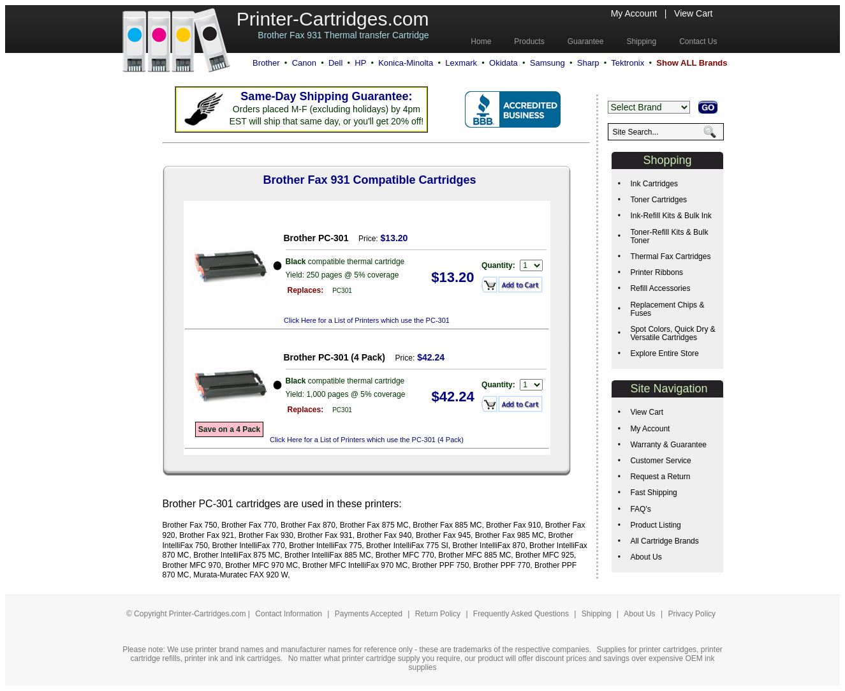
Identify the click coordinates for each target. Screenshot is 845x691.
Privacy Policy (692, 613)
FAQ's (640, 509)
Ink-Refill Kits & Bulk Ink (670, 215)
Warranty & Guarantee (668, 444)
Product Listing (655, 525)
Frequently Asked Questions (522, 613)
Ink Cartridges (654, 183)
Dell (335, 63)
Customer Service (660, 460)
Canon (304, 63)
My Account (634, 13)
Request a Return (660, 476)
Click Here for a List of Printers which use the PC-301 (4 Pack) (367, 439)
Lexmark (461, 63)
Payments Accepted (369, 613)
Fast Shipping (653, 492)
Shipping (597, 613)
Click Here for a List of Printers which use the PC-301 (367, 320)
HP (360, 63)
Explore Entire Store (664, 353)
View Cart (693, 13)
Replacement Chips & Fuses (667, 309)
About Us (645, 557)
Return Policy (439, 613)
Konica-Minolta (405, 63)
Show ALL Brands (691, 63)
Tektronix (627, 63)
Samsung (547, 63)
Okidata (503, 63)
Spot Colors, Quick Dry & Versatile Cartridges (672, 333)
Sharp (588, 63)
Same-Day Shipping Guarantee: (326, 96)
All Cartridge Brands (664, 541)
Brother (266, 63)
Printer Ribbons (656, 272)
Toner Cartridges (658, 199)
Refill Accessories (660, 288)
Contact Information (288, 613)
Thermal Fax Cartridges (670, 256)
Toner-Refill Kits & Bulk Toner (669, 236)
